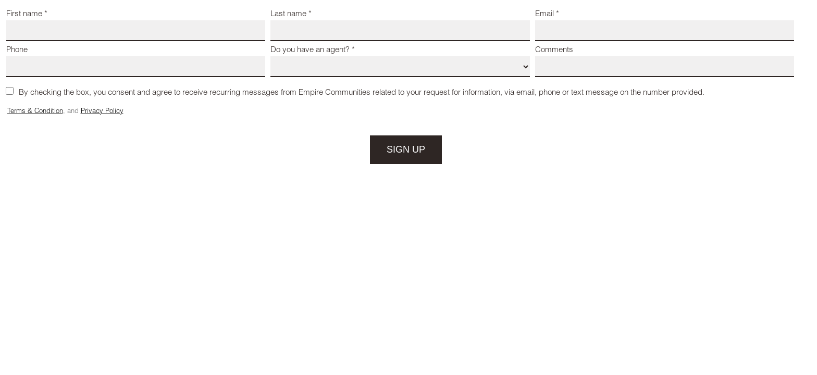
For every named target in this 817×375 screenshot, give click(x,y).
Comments (554, 50)
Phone (17, 50)
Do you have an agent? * (312, 50)
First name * (26, 14)
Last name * (291, 14)
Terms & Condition (35, 111)
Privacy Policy (102, 111)
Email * (547, 14)
